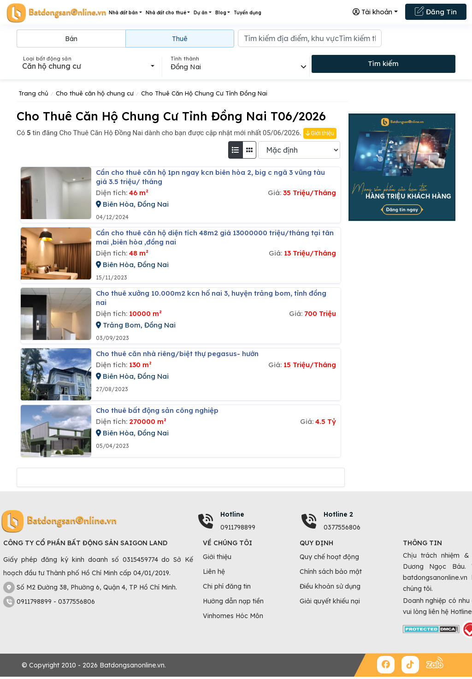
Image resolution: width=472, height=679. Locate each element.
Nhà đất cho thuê (166, 13)
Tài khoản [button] (372, 11)
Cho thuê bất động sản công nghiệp (157, 410)
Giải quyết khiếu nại (330, 601)
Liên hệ (214, 571)
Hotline (232, 514)
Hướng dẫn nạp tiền (233, 601)
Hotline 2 (338, 514)
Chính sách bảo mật (331, 571)
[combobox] (88, 66)
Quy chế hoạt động (329, 557)
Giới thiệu (320, 133)
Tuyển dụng (247, 13)
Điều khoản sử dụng (330, 586)
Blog (220, 13)
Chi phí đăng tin (227, 586)
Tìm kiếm (383, 63)
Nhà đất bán (123, 13)
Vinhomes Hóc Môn (233, 616)
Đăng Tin (436, 11)
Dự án (200, 13)
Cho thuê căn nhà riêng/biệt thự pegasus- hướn (177, 353)
